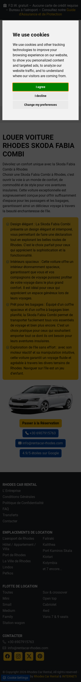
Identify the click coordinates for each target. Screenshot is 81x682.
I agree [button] (40, 87)
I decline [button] (40, 96)
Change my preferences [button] (40, 104)
